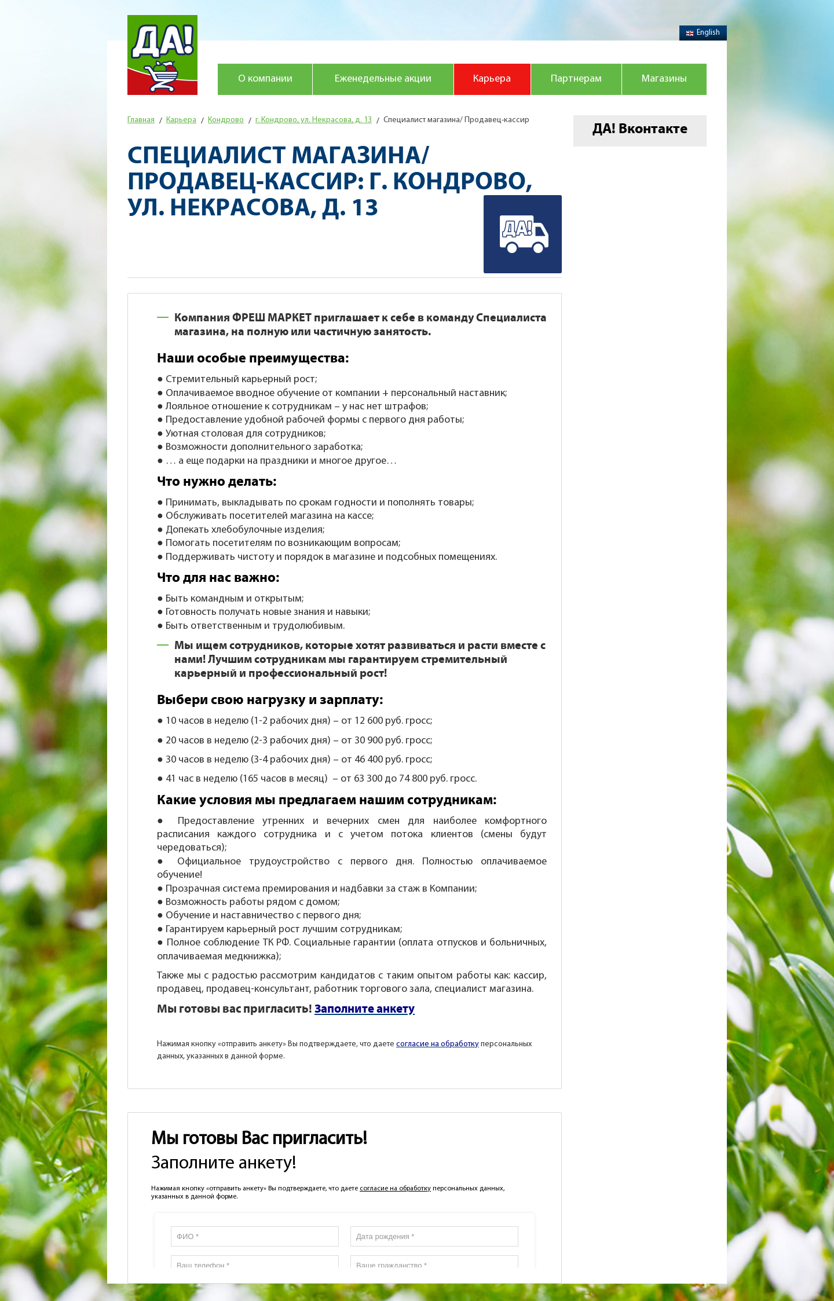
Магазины (664, 79)
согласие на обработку (395, 1188)
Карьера (492, 79)
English (703, 32)
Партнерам (576, 79)
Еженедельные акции (383, 79)
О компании (265, 79)
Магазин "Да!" (162, 55)
